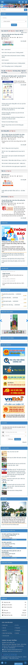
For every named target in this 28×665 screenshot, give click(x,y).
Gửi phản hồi (18, 664)
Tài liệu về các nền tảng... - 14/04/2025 (11, 306)
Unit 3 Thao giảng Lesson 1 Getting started (12, 66)
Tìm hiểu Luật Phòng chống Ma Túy (10, 534)
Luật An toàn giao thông (10, 543)
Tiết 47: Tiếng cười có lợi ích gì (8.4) (10, 148)
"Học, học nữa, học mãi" (13, 451)
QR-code (4, 654)
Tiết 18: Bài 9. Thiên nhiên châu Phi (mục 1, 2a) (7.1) (14, 160)
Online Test (5, 625)
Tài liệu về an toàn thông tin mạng (9, 121)
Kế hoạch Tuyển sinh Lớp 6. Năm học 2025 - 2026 (16, 479)
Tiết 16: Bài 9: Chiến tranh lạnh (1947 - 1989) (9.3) (13, 163)
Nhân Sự (4, 630)
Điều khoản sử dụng (14, 658)
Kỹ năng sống (16, 70)
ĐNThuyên (5, 658)
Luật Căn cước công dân (10, 553)
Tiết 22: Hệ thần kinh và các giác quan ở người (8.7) (14, 166)
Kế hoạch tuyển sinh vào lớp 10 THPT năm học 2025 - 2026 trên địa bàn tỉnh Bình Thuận (16, 486)
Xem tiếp (23, 41)
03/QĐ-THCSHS (6, 275)
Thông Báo (17, 627)
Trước (1, 321)
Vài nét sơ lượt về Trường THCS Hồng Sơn (14, 518)
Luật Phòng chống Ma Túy (10, 535)
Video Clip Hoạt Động (7, 633)
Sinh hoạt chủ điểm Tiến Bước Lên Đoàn (16, 457)
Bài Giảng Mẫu (5, 131)
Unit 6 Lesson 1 (5, 60)
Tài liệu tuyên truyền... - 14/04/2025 (10, 302)
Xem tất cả (24, 32)
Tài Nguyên (17, 630)
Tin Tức (17, 625)
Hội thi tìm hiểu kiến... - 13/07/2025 (10, 299)
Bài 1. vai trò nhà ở (6, 49)
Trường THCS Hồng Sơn (16, 656)
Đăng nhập (17, 439)
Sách (17, 31)
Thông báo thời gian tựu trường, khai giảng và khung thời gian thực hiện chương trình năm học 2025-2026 (13, 255)
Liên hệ (4, 627)
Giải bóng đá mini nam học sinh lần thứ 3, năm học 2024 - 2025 (16, 464)
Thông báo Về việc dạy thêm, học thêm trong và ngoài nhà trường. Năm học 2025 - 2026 (14, 243)
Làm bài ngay (14, 539)
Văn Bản (17, 633)
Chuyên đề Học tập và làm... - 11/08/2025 (11, 295)
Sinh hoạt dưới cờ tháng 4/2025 (14, 490)
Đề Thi (21, 31)
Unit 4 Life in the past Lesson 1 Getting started (12, 52)
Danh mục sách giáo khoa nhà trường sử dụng (13, 258)
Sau (26, 320)
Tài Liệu (3, 70)
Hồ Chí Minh (4, 196)
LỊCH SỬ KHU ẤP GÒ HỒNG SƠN (10, 524)
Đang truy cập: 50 (12, 654)
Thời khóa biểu (6, 635)
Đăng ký (24, 442)
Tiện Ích (3, 171)
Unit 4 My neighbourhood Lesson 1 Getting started (13, 63)
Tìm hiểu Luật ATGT (6, 542)
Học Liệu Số (4, 31)
